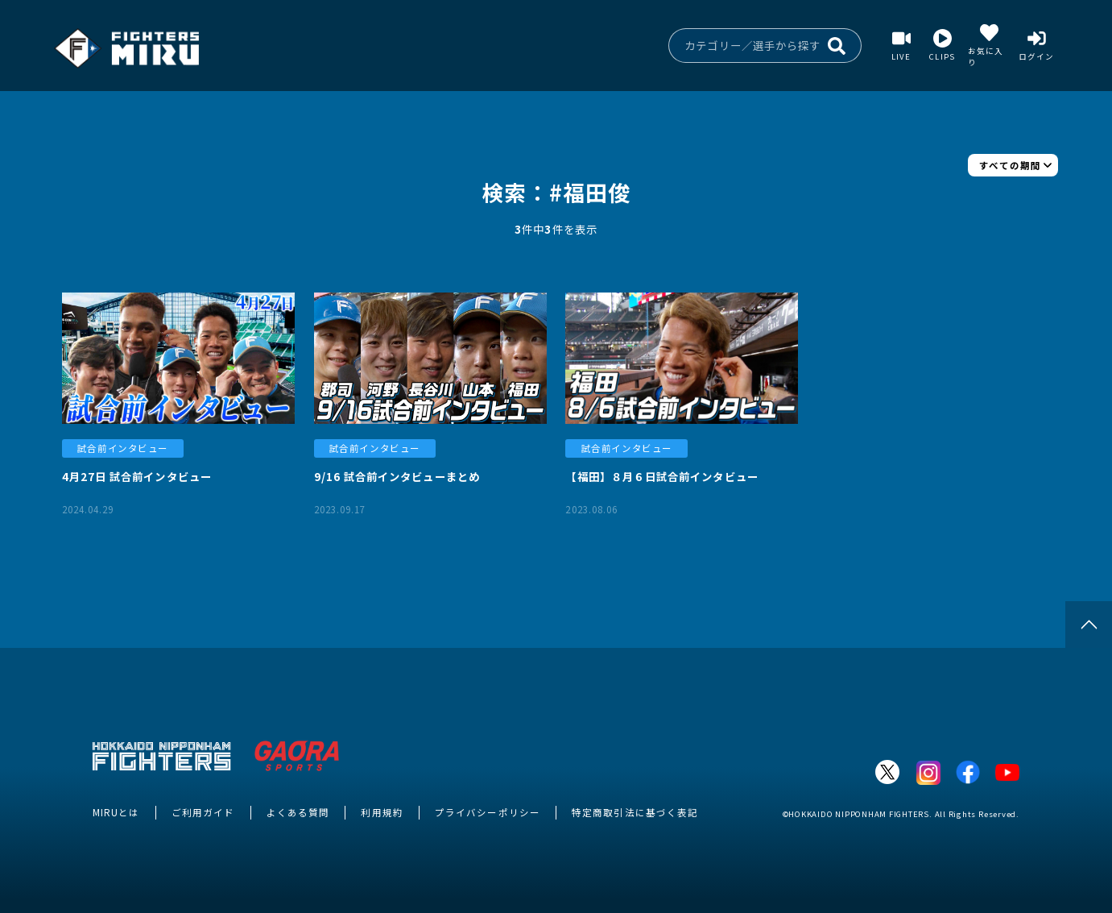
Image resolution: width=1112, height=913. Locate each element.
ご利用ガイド (203, 812)
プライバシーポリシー (487, 812)
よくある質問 (298, 812)
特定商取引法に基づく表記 (635, 812)
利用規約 (382, 812)
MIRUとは (116, 812)
